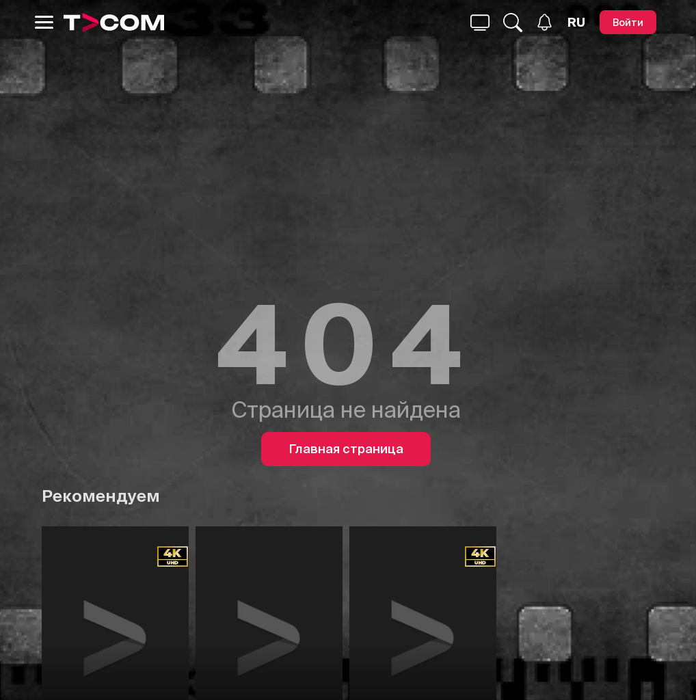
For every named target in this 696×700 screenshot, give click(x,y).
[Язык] (576, 22)
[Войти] (628, 22)
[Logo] (114, 22)
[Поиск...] (480, 22)
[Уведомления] (544, 22)
